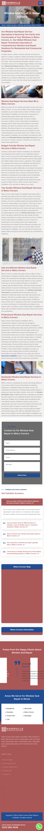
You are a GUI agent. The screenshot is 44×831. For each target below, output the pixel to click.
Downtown (10, 712)
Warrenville (27, 708)
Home (3, 25)
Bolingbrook (10, 708)
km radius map (22, 596)
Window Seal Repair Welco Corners (29, 25)
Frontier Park (11, 715)
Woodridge (27, 715)
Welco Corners (12, 25)
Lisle (8, 719)
